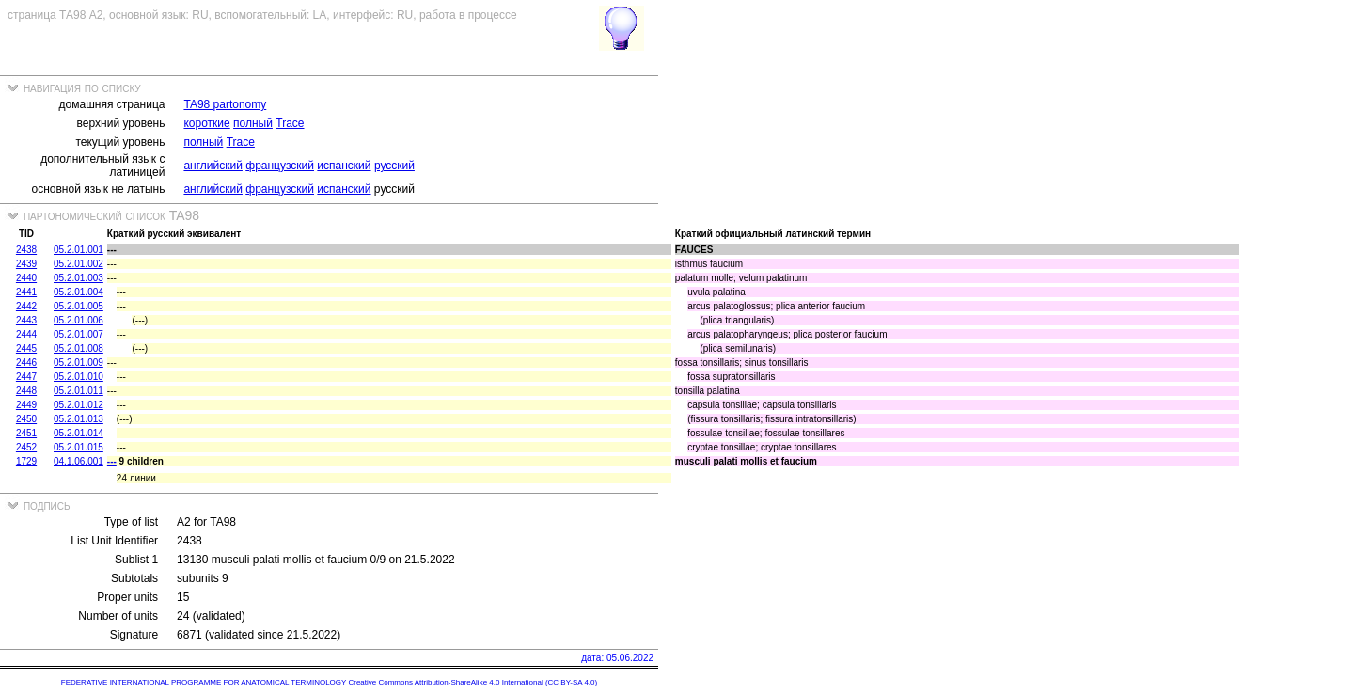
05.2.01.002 (78, 264)
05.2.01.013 (78, 419)
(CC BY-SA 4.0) (571, 682)
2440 (26, 278)
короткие (206, 123)
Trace (290, 123)
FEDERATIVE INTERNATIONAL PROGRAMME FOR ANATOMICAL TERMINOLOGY (203, 682)
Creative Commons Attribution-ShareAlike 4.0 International (445, 682)
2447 (26, 376)
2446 (26, 362)
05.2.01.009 (78, 362)
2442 (26, 306)
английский (212, 165)
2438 (26, 249)
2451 (26, 433)
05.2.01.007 (78, 334)
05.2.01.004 (78, 292)
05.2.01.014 (78, 433)
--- (112, 461)
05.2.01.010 (78, 376)
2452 (26, 447)
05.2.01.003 (78, 278)
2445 (26, 348)
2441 (26, 292)
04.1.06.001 (78, 461)
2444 (26, 334)
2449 (26, 405)
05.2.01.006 (78, 320)
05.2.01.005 (78, 306)
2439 (26, 264)
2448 (26, 391)
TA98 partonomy (224, 104)
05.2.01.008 (78, 348)
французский (279, 165)
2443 (26, 320)
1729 (26, 461)
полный (253, 123)
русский (394, 165)
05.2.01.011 (78, 391)
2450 (26, 419)
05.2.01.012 (78, 405)
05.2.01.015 (78, 447)
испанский (343, 165)
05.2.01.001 (78, 249)
